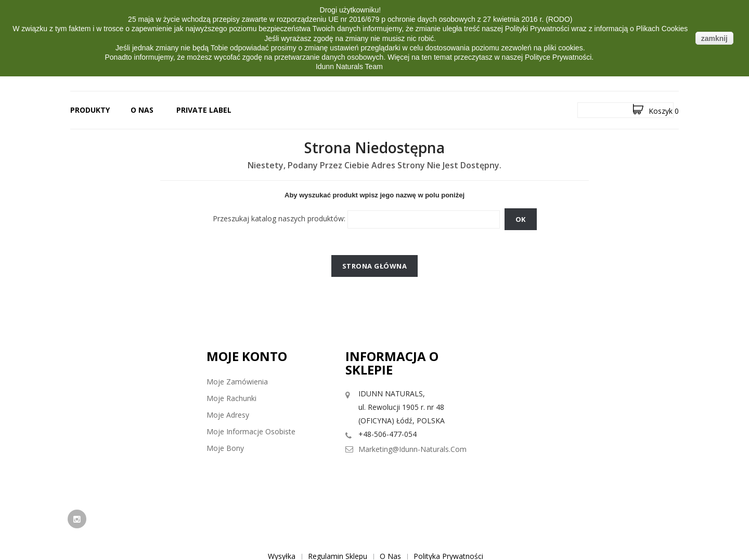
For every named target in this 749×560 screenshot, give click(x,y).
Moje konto (246, 356)
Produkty (90, 110)
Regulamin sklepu (337, 512)
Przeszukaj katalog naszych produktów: (279, 218)
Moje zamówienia (237, 381)
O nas (142, 110)
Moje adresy (227, 415)
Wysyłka (281, 512)
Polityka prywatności (448, 512)
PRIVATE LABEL (203, 110)
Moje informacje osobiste (250, 431)
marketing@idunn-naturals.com (412, 449)
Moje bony (225, 448)
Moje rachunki (231, 398)
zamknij (714, 38)
